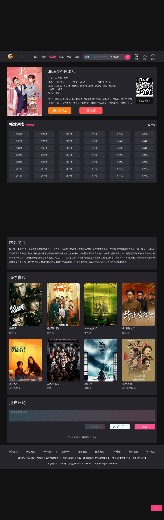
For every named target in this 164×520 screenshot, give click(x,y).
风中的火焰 (90, 328)
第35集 (120, 169)
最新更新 (13, 451)
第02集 (44, 134)
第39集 (69, 176)
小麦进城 (127, 384)
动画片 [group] (78, 56)
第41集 (120, 176)
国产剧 (58, 77)
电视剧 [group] (52, 56)
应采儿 (75, 85)
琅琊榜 (88, 384)
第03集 (69, 134)
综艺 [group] (61, 56)
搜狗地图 (133, 451)
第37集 (19, 176)
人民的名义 (53, 384)
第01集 (19, 134)
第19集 (19, 155)
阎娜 (52, 89)
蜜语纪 (13, 384)
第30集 (145, 162)
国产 (65, 77)
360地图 (116, 451)
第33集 (69, 169)
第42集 (145, 176)
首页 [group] (36, 56)
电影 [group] (44, 56)
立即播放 (60, 110)
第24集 (145, 155)
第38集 (44, 176)
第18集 (145, 148)
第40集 (95, 176)
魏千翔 (83, 85)
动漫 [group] (69, 56)
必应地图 (99, 451)
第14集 (44, 148)
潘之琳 (66, 85)
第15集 (69, 148)
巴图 (105, 85)
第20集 (44, 155)
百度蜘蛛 (65, 451)
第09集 (69, 141)
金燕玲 (97, 85)
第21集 (69, 155)
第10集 (95, 141)
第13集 (19, 148)
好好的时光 (53, 328)
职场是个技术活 (61, 71)
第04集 (95, 134)
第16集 (95, 148)
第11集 (120, 141)
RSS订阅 (48, 451)
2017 (82, 81)
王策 (90, 85)
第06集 (145, 134)
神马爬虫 (150, 451)
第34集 (95, 169)
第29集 (120, 162)
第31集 (19, 169)
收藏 (91, 110)
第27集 (69, 162)
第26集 (44, 162)
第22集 (95, 155)
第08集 (44, 141)
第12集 (145, 141)
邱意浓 (112, 85)
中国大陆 (59, 81)
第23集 (120, 155)
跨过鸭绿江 (128, 328)
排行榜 (114, 57)
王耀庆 (58, 85)
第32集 (44, 169)
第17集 (120, 148)
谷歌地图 (82, 451)
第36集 (145, 169)
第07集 (19, 141)
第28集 (95, 162)
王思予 (59, 89)
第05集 (120, 134)
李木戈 (108, 81)
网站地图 (30, 451)
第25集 (19, 162)
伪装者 (13, 328)
